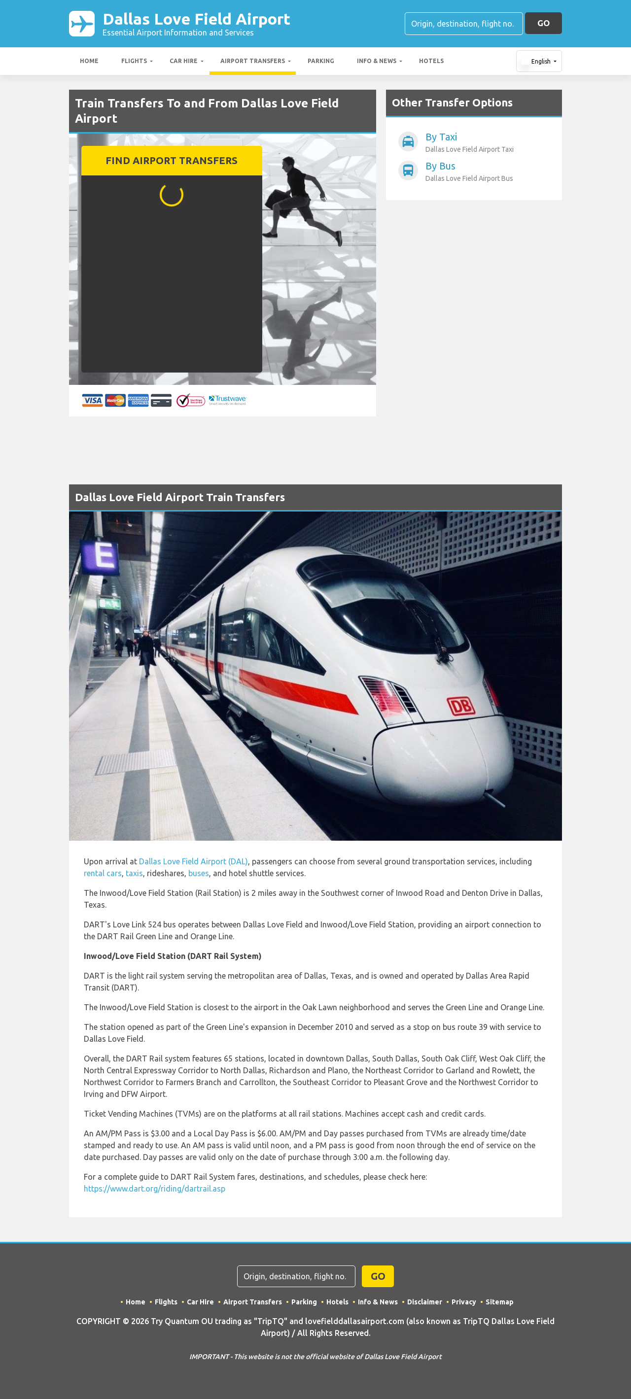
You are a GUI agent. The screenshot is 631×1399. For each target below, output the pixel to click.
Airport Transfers (252, 61)
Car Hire (184, 61)
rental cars (103, 873)
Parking (321, 61)
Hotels (431, 61)
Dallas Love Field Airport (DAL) (193, 861)
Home (89, 61)
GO (543, 23)
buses (198, 873)
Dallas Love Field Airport (196, 23)
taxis (134, 873)
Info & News (376, 61)
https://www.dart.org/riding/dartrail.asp (154, 1188)
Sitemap (500, 1302)
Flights (134, 61)
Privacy (464, 1302)
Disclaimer (424, 1302)
